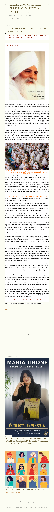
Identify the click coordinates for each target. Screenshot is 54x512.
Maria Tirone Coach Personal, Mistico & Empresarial (25, 8)
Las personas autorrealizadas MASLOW (24, 489)
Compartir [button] (7, 309)
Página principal (15, 18)
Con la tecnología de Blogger (27, 502)
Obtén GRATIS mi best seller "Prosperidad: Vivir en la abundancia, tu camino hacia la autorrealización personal (26, 440)
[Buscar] (48, 4)
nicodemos (31, 505)
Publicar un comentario (16, 446)
